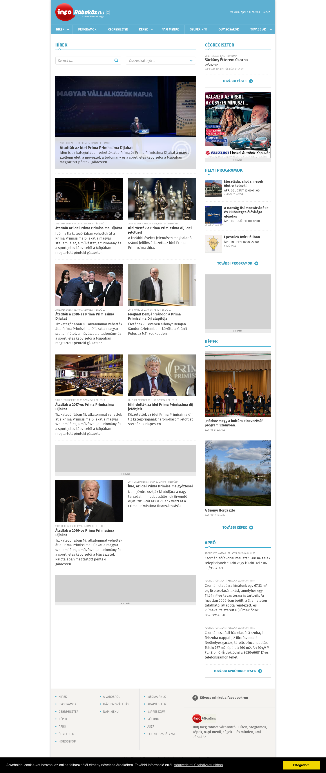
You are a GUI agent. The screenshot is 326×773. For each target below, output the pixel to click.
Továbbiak (258, 29)
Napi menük (170, 29)
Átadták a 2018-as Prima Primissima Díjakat (84, 317)
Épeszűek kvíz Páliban (242, 237)
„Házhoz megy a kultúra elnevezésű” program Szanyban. (234, 423)
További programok (234, 263)
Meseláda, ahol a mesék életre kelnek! (243, 184)
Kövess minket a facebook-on (224, 698)
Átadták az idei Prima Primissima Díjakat (96, 148)
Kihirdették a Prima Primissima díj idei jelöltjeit (160, 230)
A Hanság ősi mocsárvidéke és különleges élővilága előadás (246, 212)
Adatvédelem (157, 704)
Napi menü (111, 711)
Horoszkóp (67, 741)
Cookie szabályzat (161, 734)
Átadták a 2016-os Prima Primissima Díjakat (84, 533)
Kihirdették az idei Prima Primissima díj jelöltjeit (160, 407)
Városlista (108, 12)
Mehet (116, 60)
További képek (235, 528)
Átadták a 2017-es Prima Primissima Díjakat (84, 407)
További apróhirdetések (235, 671)
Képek (143, 29)
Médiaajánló (156, 696)
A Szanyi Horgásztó (220, 510)
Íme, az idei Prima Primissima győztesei (160, 486)
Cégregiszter (118, 29)
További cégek (235, 81)
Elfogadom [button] (301, 765)
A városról (111, 696)
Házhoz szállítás (116, 704)
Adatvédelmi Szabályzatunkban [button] (198, 765)
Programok (87, 29)
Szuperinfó (198, 29)
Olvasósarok (229, 29)
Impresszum (156, 711)
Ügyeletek (66, 734)
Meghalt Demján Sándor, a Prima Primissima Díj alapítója (154, 317)
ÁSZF (150, 726)
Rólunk (153, 719)
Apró (62, 726)
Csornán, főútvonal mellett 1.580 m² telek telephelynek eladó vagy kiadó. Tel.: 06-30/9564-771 (237, 563)
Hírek (60, 29)
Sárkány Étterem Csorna (226, 60)
